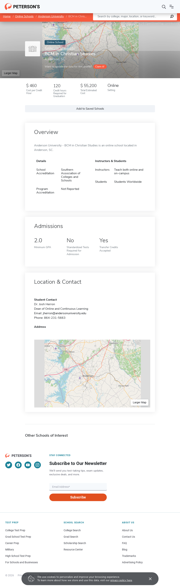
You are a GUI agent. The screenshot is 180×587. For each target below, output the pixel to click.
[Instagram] (37, 465)
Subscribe (78, 497)
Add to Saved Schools (90, 109)
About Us (127, 530)
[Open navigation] (171, 6)
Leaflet (134, 23)
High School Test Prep (18, 555)
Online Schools (24, 16)
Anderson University (51, 16)
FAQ (124, 543)
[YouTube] (27, 465)
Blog (124, 549)
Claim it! (99, 66)
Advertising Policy (132, 562)
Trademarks (129, 555)
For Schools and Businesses (21, 562)
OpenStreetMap (154, 23)
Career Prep (12, 543)
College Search (72, 530)
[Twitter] (8, 465)
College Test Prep (15, 530)
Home (7, 16)
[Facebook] (18, 465)
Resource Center (73, 549)
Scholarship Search (75, 543)
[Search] (164, 6)
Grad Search (71, 536)
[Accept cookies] (147, 579)
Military (9, 549)
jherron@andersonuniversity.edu (64, 313)
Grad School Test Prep (18, 536)
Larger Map (11, 73)
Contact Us (128, 536)
